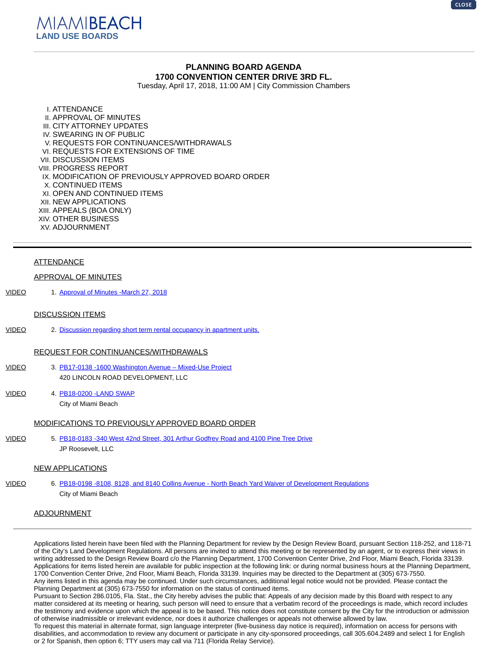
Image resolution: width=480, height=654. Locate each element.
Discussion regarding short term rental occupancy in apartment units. (159, 329)
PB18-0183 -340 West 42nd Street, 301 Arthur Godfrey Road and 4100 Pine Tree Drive (186, 438)
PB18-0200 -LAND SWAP (97, 393)
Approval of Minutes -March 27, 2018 (113, 292)
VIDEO (16, 292)
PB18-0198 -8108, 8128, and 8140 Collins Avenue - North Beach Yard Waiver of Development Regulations (214, 483)
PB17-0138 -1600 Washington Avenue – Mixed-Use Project (146, 367)
